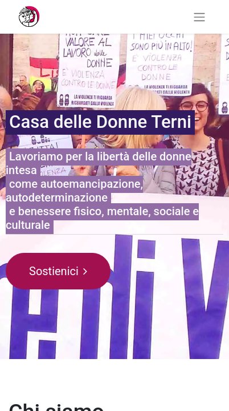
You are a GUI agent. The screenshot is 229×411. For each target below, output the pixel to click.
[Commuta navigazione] (199, 17)
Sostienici (58, 271)
